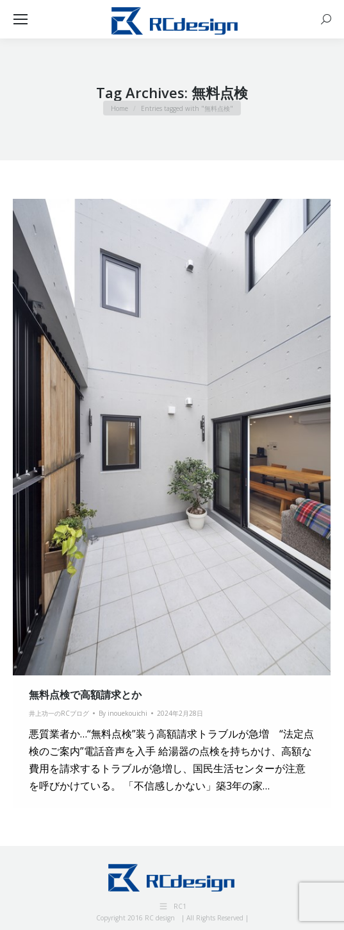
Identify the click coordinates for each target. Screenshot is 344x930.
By (123, 713)
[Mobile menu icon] (20, 19)
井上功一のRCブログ (59, 713)
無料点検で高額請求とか (85, 695)
